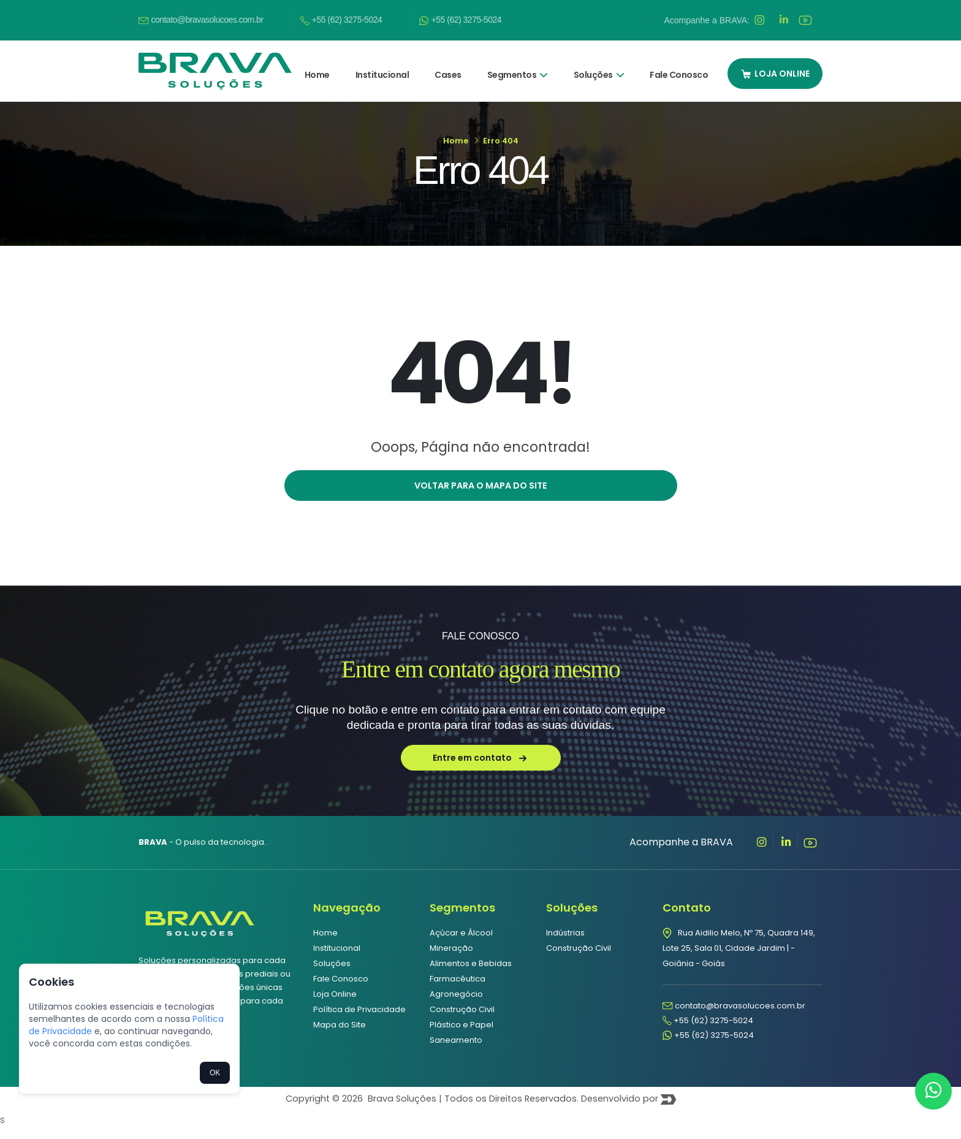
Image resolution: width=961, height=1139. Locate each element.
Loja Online (335, 1005)
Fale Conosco (679, 67)
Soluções (599, 67)
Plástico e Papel (461, 1036)
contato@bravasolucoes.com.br (201, 16)
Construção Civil (462, 1020)
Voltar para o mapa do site (480, 496)
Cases (448, 67)
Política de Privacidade (359, 1020)
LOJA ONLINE (775, 65)
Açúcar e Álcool (461, 944)
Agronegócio (456, 1005)
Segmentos (517, 67)
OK (215, 1073)
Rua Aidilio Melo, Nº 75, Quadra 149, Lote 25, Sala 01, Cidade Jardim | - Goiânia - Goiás (739, 959)
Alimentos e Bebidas (471, 974)
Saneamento (456, 1051)
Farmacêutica (457, 990)
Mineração (451, 959)
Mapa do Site (339, 1036)
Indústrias (565, 944)
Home (317, 67)
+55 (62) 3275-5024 (341, 16)
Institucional (382, 67)
